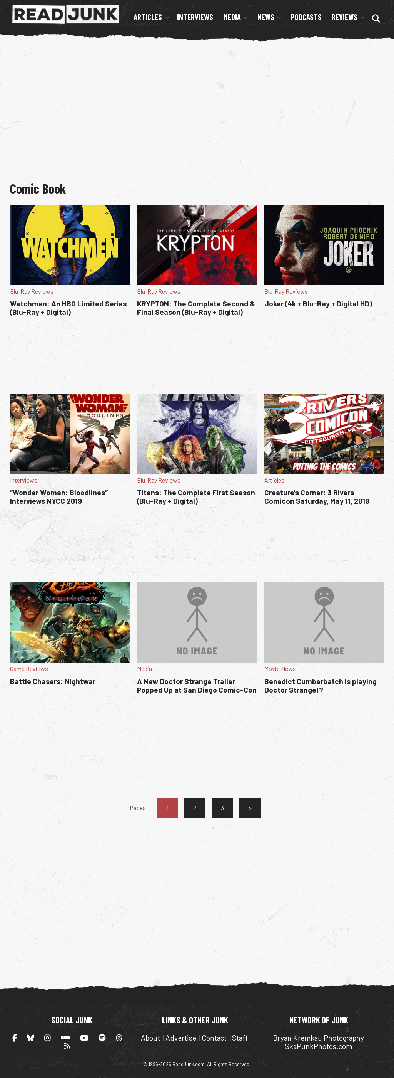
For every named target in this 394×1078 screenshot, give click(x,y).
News (265, 17)
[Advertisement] (202, 103)
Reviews (344, 17)
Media (232, 17)
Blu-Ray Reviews (31, 291)
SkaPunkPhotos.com (318, 1046)
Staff (240, 1037)
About (150, 1037)
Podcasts (306, 17)
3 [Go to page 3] (222, 807)
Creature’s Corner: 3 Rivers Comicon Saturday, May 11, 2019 (316, 496)
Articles (148, 17)
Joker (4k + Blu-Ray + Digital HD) (318, 303)
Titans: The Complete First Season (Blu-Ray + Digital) (196, 496)
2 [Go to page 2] (194, 807)
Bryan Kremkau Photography (318, 1037)
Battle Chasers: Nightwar (52, 681)
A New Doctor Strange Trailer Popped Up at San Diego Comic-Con (197, 685)
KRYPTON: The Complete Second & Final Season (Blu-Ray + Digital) (196, 307)
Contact (214, 1037)
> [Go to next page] (250, 807)
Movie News (280, 668)
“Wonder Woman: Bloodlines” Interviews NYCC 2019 (59, 496)
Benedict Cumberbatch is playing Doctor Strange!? (320, 685)
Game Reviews (29, 668)
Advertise (180, 1037)
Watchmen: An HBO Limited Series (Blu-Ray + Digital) (68, 307)
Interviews (195, 17)
